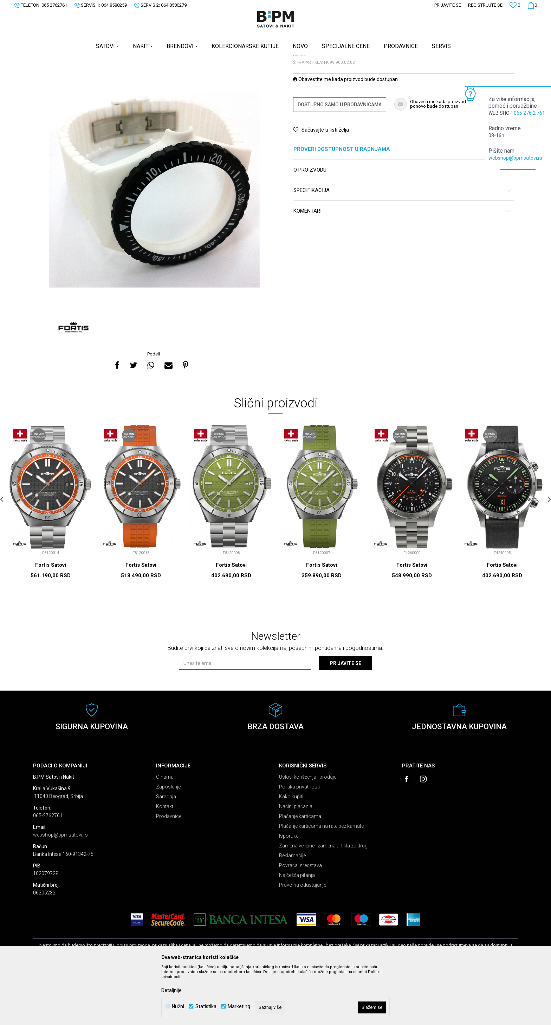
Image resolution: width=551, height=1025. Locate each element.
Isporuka (289, 891)
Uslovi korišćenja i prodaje (307, 832)
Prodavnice (168, 871)
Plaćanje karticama (300, 871)
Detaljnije (171, 990)
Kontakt (164, 861)
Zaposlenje (168, 842)
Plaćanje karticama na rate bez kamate (321, 881)
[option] (154, 237)
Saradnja (166, 851)
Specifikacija (402, 245)
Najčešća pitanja (297, 930)
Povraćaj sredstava (300, 920)
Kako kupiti (291, 851)
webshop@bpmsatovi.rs (515, 158)
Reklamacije (292, 910)
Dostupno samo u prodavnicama (340, 159)
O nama (165, 832)
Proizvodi (83, 59)
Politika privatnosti (299, 842)
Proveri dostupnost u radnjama (402, 204)
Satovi (103, 59)
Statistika (205, 1006)
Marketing (239, 1006)
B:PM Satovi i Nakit (51, 59)
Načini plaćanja (295, 861)
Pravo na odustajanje (302, 940)
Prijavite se (345, 718)
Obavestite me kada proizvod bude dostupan (345, 134)
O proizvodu (402, 225)
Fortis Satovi (50, 620)
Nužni (178, 1006)
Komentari (402, 266)
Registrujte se (485, 5)
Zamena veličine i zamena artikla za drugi (324, 901)
